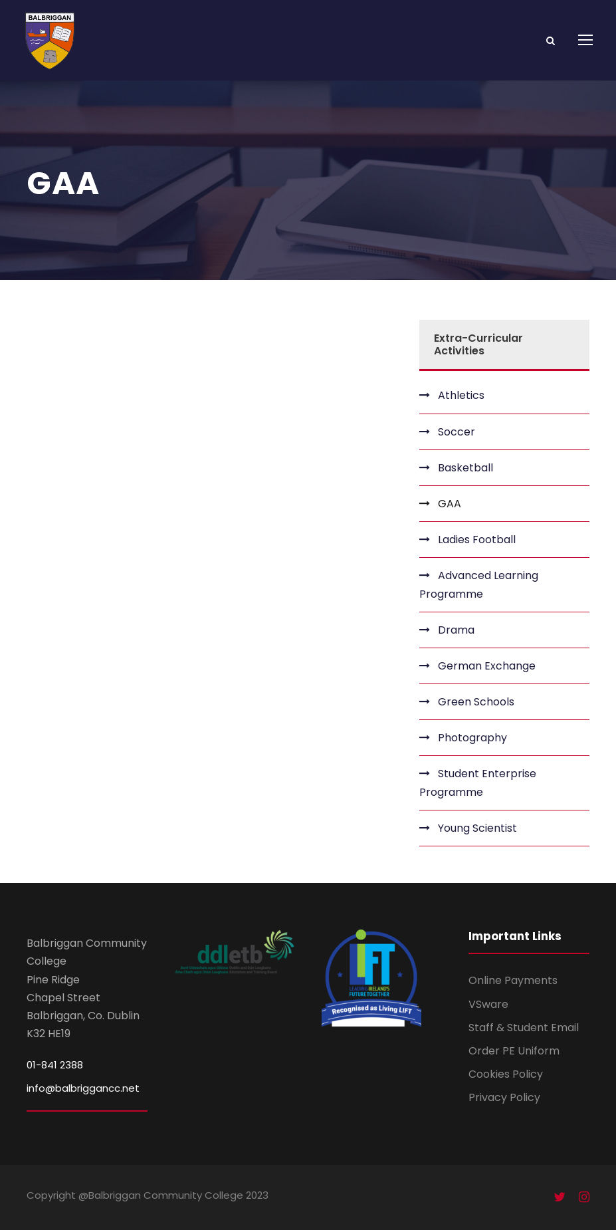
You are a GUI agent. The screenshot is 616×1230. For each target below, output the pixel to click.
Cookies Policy (505, 1074)
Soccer (456, 431)
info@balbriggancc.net (83, 1088)
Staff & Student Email (523, 1027)
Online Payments (513, 980)
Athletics (461, 395)
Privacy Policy (504, 1097)
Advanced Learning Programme (478, 584)
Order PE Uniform (514, 1050)
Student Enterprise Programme (477, 782)
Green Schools (476, 701)
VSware (488, 1004)
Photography (472, 737)
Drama (456, 630)
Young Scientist (477, 828)
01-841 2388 (55, 1065)
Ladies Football (477, 539)
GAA (449, 503)
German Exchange (487, 666)
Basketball (465, 467)
